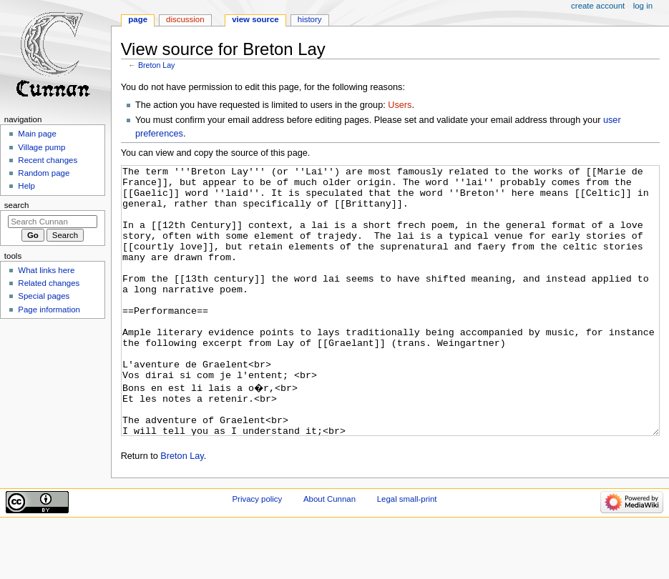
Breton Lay (156, 65)
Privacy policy (257, 552)
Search (16, 205)
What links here (46, 270)
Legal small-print (407, 552)
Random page (43, 173)
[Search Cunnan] (52, 221)
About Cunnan (329, 552)
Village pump (41, 147)
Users (399, 105)
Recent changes (47, 160)
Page (137, 19)
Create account (598, 5)
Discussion (185, 19)
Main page (37, 133)
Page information (49, 309)
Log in (643, 5)
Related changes (48, 283)
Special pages (43, 296)
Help (26, 186)
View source (255, 19)
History (310, 19)
